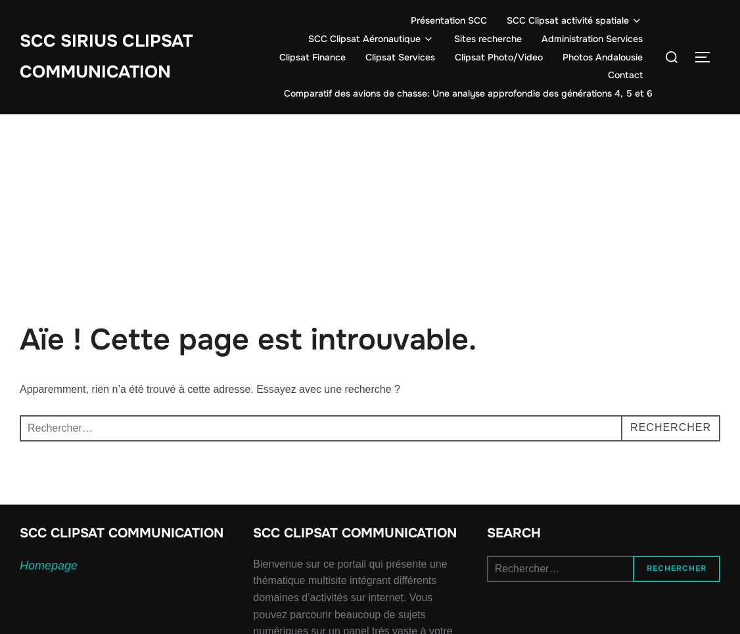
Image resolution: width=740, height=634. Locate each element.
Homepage (49, 565)
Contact (625, 75)
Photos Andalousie (603, 57)
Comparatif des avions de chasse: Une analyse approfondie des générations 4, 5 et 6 (468, 93)
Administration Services (592, 39)
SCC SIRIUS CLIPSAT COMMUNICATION (106, 56)
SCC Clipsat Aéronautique (371, 39)
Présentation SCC (449, 20)
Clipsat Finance (312, 57)
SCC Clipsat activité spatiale (575, 20)
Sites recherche (488, 39)
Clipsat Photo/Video (499, 57)
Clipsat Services (400, 57)
